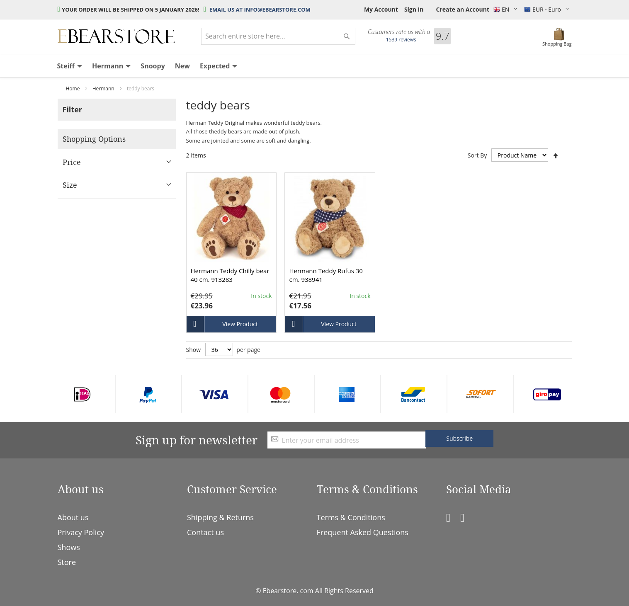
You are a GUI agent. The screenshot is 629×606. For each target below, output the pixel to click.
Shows (69, 547)
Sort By (477, 155)
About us (73, 517)
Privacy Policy (81, 532)
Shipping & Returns (220, 517)
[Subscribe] (459, 438)
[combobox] (278, 36)
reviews (401, 39)
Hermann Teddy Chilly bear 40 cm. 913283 (230, 275)
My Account (381, 9)
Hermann (104, 88)
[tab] (117, 110)
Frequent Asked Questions (362, 532)
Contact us (205, 532)
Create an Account (462, 9)
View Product (240, 324)
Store (67, 562)
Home (73, 88)
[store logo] (116, 36)
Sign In (414, 9)
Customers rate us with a (399, 32)
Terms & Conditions (351, 517)
